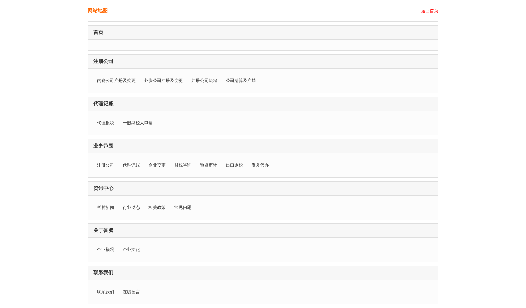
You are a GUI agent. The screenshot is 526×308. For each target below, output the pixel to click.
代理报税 (105, 122)
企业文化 (131, 249)
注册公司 (103, 61)
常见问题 (182, 207)
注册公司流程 (204, 80)
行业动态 (131, 207)
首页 (98, 32)
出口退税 (234, 165)
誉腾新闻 (105, 207)
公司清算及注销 (241, 80)
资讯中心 (103, 188)
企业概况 (105, 249)
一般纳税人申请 (138, 122)
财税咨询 (182, 165)
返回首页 (429, 10)
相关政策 (157, 207)
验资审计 (208, 165)
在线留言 (131, 291)
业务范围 (103, 146)
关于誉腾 (103, 230)
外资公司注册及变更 (163, 80)
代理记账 (103, 103)
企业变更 (157, 165)
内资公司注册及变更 (116, 80)
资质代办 (260, 165)
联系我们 (103, 272)
